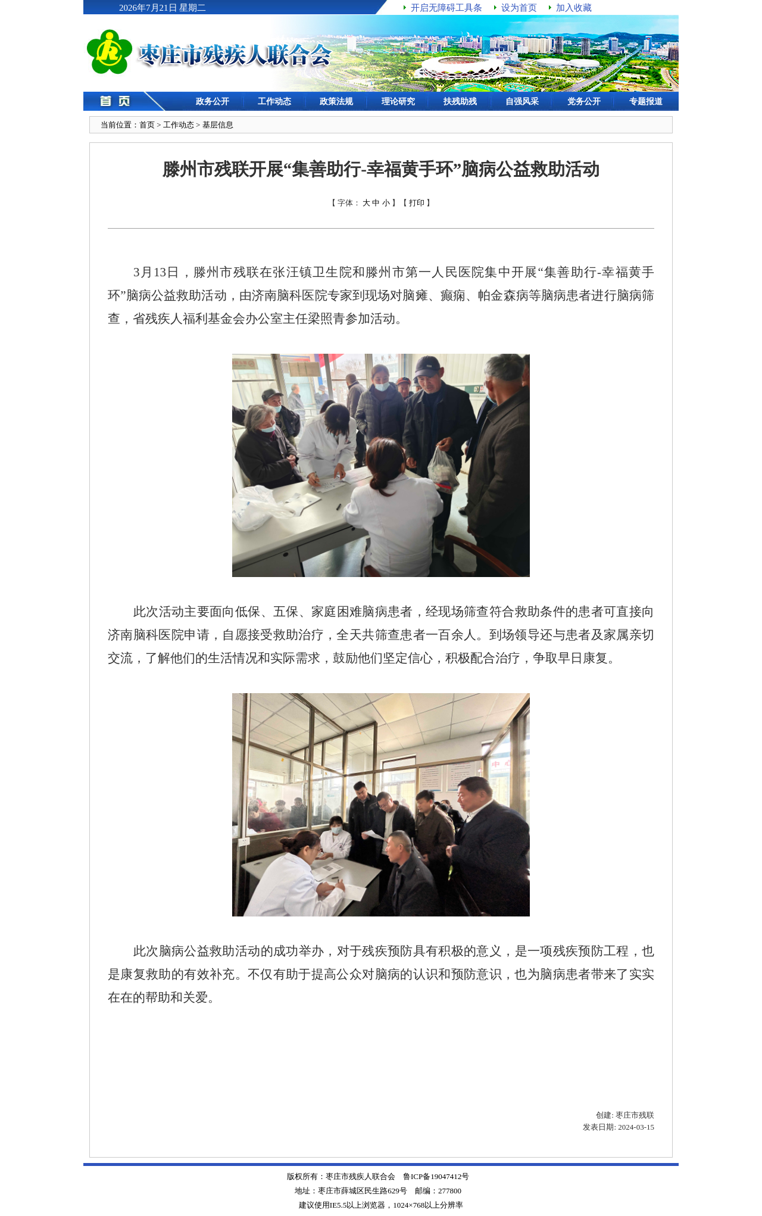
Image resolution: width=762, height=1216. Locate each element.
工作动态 (178, 124)
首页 (147, 124)
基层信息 (217, 124)
